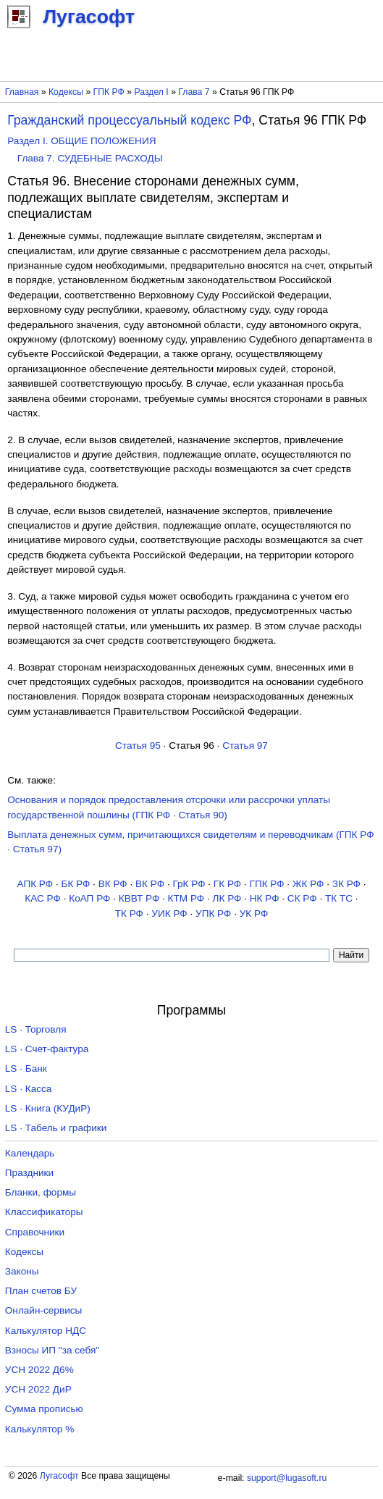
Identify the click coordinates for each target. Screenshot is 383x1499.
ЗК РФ (346, 883)
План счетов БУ (41, 1290)
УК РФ (254, 913)
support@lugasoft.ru (287, 1478)
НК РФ (264, 898)
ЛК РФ (227, 898)
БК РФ (75, 883)
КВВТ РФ (139, 898)
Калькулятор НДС (45, 1330)
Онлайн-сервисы (44, 1310)
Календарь (30, 1153)
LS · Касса (28, 1088)
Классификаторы (44, 1211)
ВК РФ (112, 883)
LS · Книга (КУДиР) (48, 1108)
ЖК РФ (308, 883)
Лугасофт (59, 1476)
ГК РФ (227, 883)
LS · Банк (26, 1068)
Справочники (34, 1232)
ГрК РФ (188, 883)
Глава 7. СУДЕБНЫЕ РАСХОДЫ (90, 158)
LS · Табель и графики (56, 1127)
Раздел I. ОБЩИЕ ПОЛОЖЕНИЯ (81, 140)
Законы (22, 1271)
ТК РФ (129, 913)
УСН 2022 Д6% (39, 1369)
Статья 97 (245, 745)
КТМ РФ (186, 898)
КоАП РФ (89, 898)
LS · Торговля (36, 1029)
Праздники (29, 1172)
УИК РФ (169, 913)
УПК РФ (213, 913)
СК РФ (302, 898)
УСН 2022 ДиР (38, 1389)
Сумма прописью (44, 1408)
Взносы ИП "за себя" (52, 1350)
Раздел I (152, 92)
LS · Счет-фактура (47, 1049)
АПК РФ (35, 883)
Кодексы (66, 92)
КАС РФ (43, 898)
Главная (22, 92)
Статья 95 (138, 745)
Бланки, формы (40, 1192)
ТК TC (339, 898)
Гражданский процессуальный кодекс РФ (129, 120)
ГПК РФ (109, 92)
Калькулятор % (39, 1429)
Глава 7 (193, 92)
